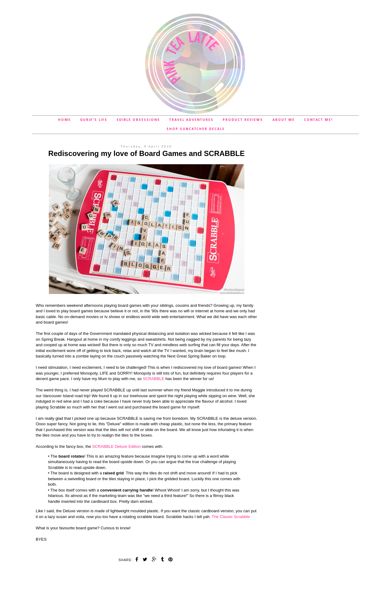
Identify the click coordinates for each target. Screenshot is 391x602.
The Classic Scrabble (231, 516)
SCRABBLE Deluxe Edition (116, 446)
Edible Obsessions (138, 120)
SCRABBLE (153, 378)
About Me (283, 120)
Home (64, 120)
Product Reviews (243, 120)
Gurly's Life (93, 120)
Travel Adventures (191, 120)
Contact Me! (318, 120)
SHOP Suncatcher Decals (195, 129)
